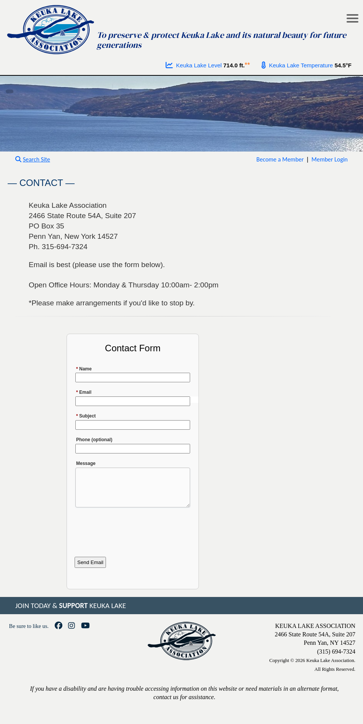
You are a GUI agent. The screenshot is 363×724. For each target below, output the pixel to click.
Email (83, 392)
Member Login (329, 159)
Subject (86, 416)
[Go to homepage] (51, 27)
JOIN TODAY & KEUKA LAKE (70, 612)
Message (86, 463)
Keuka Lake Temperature (297, 65)
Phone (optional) (94, 439)
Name (84, 369)
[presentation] (133, 536)
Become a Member (280, 159)
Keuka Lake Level (194, 65)
